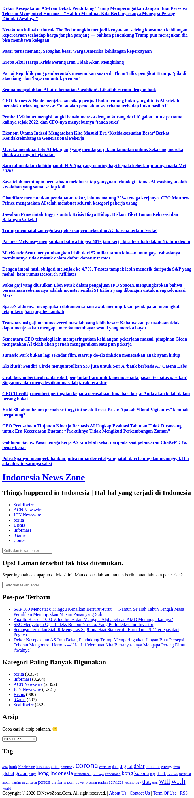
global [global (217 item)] (8, 773)
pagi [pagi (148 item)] (25, 782)
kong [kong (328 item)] (127, 773)
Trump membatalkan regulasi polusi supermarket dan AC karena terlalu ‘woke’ (79, 230)
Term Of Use (164, 793)
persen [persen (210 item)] (44, 782)
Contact (21, 540)
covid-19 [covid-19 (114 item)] (105, 767)
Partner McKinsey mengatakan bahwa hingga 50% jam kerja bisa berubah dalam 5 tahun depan (96, 241)
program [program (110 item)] (91, 782)
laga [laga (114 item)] (152, 774)
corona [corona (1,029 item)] (86, 765)
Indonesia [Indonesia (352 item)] (61, 773)
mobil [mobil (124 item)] (6, 782)
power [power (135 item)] (80, 782)
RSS (184, 793)
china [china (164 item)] (55, 766)
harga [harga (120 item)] (32, 774)
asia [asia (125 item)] (5, 767)
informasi (22, 530)
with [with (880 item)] (178, 780)
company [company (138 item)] (67, 767)
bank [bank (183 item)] (13, 766)
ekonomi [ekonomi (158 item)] (153, 766)
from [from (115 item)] (176, 767)
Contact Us (140, 793)
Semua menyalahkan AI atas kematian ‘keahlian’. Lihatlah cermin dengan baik (79, 89)
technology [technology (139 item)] (132, 782)
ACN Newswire (28, 509)
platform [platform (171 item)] (58, 782)
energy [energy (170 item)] (166, 766)
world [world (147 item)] (6, 788)
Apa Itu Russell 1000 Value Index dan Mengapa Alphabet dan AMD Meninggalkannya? (93, 619)
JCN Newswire (27, 514)
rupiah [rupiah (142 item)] (103, 782)
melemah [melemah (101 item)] (172, 774)
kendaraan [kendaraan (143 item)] (112, 774)
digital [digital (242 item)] (126, 766)
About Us (118, 793)
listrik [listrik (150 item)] (161, 774)
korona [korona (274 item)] (141, 773)
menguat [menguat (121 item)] (185, 774)
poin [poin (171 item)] (70, 782)
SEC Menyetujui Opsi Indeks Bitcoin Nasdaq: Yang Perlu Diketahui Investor (83, 624)
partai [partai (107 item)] (33, 782)
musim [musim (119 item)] (16, 782)
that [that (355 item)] (146, 781)
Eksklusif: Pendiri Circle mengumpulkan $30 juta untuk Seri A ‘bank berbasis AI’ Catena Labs (94, 366)
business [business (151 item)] (43, 767)
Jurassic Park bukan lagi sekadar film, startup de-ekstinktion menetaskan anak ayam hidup (91, 355)
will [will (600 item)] (164, 781)
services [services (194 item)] (116, 782)
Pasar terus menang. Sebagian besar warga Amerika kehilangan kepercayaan (77, 51)
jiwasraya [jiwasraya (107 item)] (98, 774)
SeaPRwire (24, 504)
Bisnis (19, 525)
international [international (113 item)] (82, 774)
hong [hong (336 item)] (43, 773)
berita (19, 520)
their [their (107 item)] (155, 782)
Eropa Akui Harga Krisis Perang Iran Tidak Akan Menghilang (63, 62)
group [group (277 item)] (21, 773)
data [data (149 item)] (115, 767)
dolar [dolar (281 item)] (139, 766)
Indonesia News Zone (43, 477)
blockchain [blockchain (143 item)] (26, 767)
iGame (20, 535)
